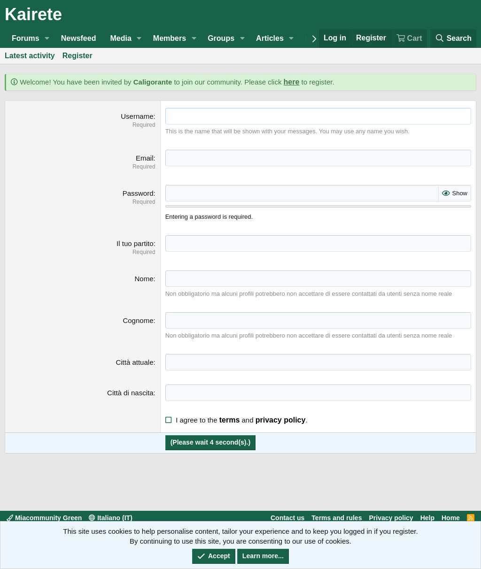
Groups (221, 38)
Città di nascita (130, 393)
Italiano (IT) (110, 518)
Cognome (138, 320)
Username (137, 116)
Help (427, 518)
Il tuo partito (134, 243)
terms (229, 420)
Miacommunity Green (44, 518)
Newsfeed (78, 38)
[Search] (453, 38)
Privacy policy (391, 518)
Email (145, 158)
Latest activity (30, 56)
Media (120, 38)
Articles (270, 38)
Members (169, 38)
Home (451, 518)
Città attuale (134, 362)
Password (138, 193)
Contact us (287, 518)
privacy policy (281, 420)
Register (77, 56)
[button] (47, 38)
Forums (25, 38)
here (292, 82)
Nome (143, 279)
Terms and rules (336, 518)
